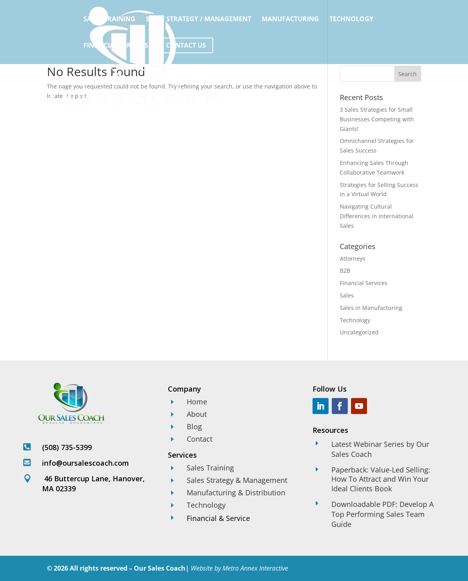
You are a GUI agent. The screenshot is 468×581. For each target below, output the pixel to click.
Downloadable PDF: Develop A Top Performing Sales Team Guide (382, 514)
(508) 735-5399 (67, 447)
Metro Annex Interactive (255, 568)
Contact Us (186, 45)
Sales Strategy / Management (198, 19)
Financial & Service (218, 518)
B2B (345, 270)
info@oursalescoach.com (85, 463)
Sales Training (109, 19)
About (197, 414)
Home (197, 401)
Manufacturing (290, 19)
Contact (199, 439)
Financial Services (115, 46)
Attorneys (352, 258)
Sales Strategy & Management (237, 480)
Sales (347, 295)
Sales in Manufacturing (371, 308)
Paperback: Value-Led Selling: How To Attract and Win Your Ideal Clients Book (380, 479)
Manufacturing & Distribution (236, 492)
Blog (194, 426)
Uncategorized (359, 332)
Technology (351, 19)
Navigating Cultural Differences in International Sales (377, 216)
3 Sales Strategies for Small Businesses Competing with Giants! (377, 119)
